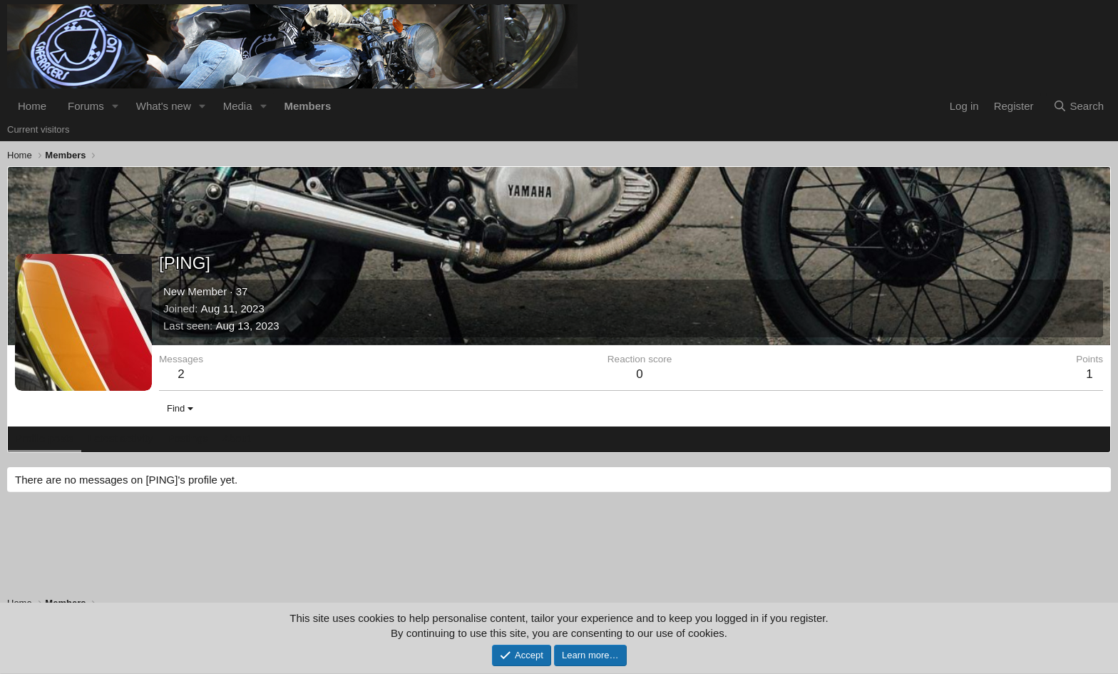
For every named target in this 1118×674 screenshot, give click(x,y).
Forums (86, 106)
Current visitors (38, 129)
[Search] (1078, 106)
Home (32, 106)
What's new (163, 106)
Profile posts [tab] (44, 438)
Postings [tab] (187, 438)
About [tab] (236, 438)
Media (237, 106)
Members (307, 106)
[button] (115, 106)
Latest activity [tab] (120, 438)
